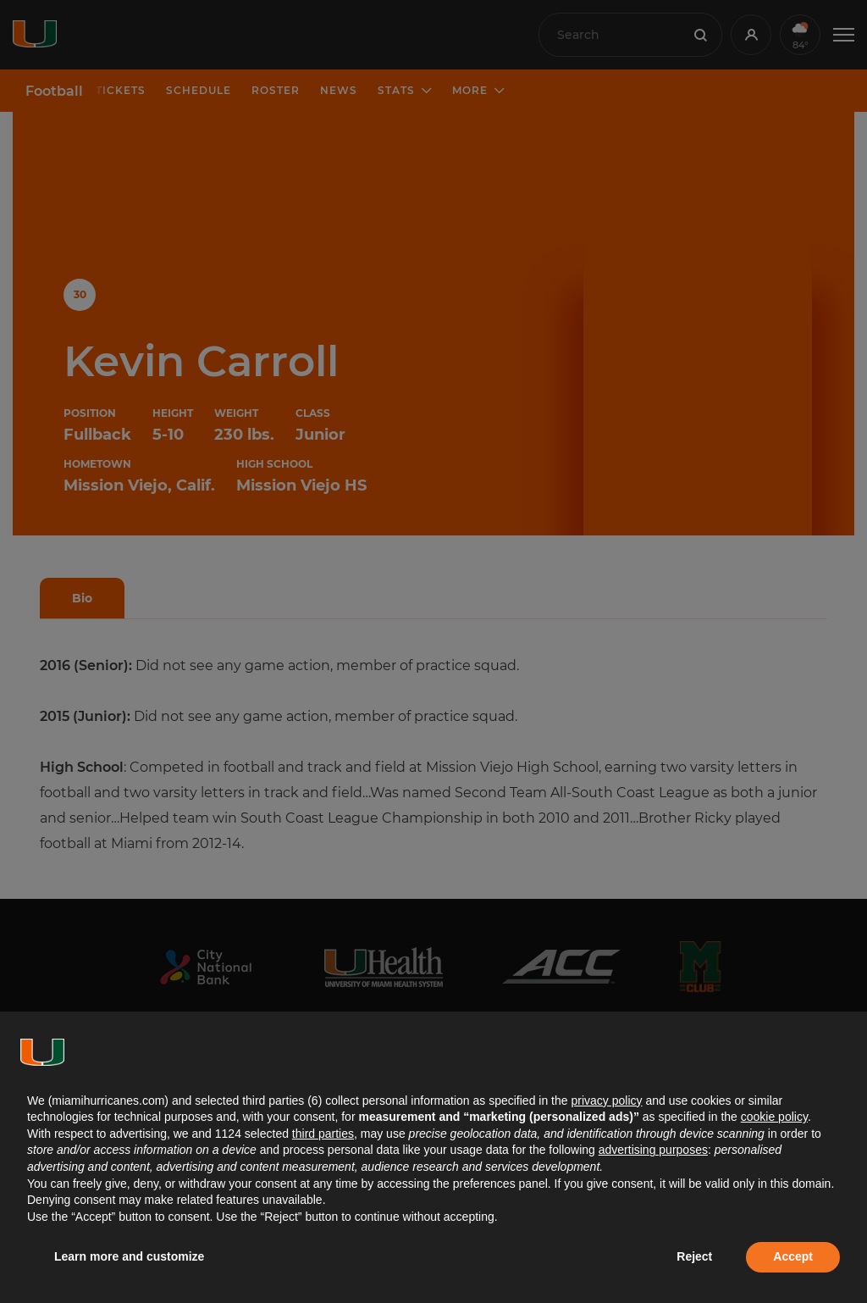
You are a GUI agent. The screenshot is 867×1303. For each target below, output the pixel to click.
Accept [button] (793, 1256)
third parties (323, 1133)
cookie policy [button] (774, 1116)
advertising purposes (653, 1149)
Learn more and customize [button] (129, 1256)
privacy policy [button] (606, 1100)
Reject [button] (694, 1256)
